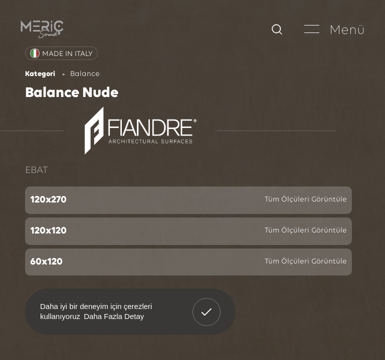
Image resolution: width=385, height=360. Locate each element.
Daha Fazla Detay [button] (114, 316)
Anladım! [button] (207, 304)
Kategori (40, 74)
